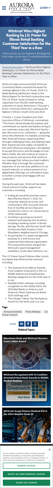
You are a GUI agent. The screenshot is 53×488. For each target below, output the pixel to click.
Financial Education (12, 67)
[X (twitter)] (35, 324)
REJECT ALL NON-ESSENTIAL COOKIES (26, 474)
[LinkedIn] (21, 324)
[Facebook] (28, 324)
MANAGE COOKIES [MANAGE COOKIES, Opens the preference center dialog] (26, 466)
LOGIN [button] (45, 7)
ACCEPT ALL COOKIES (26, 483)
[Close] (49, 449)
